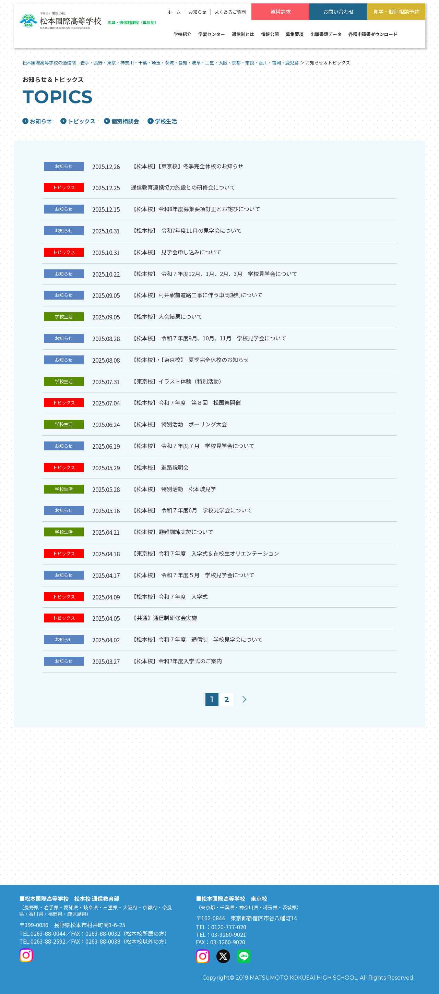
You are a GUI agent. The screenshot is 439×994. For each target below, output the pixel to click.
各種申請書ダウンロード (373, 34)
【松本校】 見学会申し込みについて (176, 252)
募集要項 (295, 34)
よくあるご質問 (230, 12)
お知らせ (197, 12)
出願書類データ (326, 34)
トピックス (77, 121)
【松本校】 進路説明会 (160, 467)
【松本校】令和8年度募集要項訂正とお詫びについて (195, 209)
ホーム (174, 12)
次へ (244, 699)
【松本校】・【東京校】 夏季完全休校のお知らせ (190, 359)
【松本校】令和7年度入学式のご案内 (176, 661)
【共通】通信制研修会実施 (164, 618)
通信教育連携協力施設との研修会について (183, 187)
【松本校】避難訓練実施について (172, 532)
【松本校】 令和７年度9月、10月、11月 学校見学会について (208, 338)
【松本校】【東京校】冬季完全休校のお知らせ (187, 166)
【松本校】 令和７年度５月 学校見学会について (192, 575)
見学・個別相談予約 (396, 11)
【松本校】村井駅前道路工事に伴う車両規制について (197, 295)
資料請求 (280, 11)
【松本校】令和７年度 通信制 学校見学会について (197, 639)
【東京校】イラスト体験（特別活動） (177, 381)
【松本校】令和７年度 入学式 (169, 596)
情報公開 (270, 34)
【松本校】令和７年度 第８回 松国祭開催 (186, 402)
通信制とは (243, 34)
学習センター (211, 34)
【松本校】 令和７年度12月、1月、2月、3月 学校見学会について (214, 273)
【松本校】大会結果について (166, 316)
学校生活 (162, 121)
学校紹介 (182, 34)
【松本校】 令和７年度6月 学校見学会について (191, 510)
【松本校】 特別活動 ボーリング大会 (179, 424)
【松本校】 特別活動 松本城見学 (173, 489)
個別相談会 (121, 121)
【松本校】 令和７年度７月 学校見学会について (192, 445)
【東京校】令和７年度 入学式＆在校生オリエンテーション (205, 553)
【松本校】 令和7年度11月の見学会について (186, 230)
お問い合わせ (338, 11)
